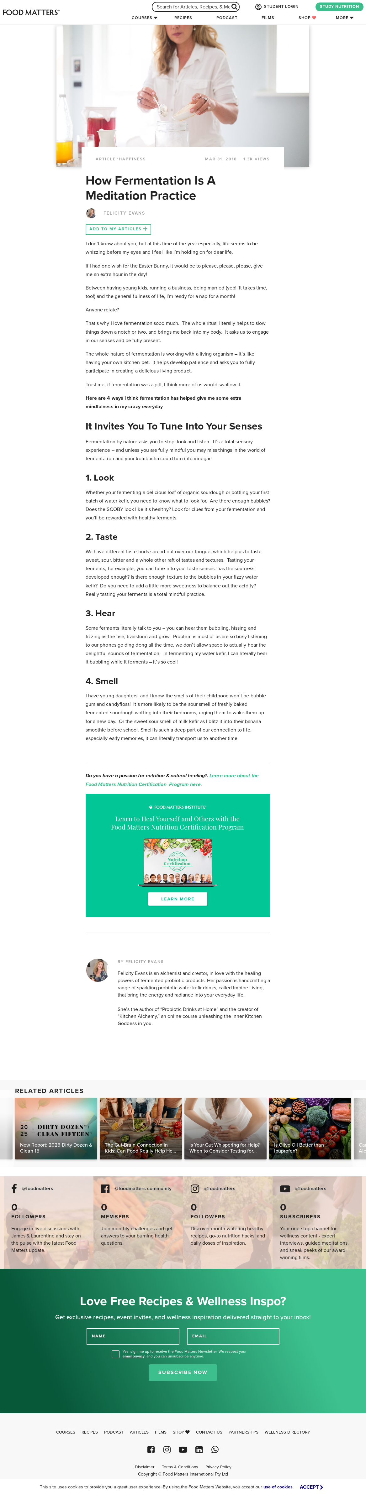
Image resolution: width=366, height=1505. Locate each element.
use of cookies (278, 1487)
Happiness (132, 159)
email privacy (134, 1356)
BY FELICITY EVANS (141, 961)
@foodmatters (37, 1189)
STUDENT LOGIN (276, 7)
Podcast (226, 17)
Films (268, 17)
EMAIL (199, 1336)
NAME (99, 1336)
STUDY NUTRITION (339, 6)
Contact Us (209, 1432)
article (106, 159)
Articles (139, 1432)
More (342, 17)
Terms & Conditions (180, 1467)
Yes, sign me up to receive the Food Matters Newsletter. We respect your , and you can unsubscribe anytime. (185, 1353)
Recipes (183, 17)
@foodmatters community (143, 1189)
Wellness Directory (287, 1432)
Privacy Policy (218, 1467)
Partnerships (243, 1432)
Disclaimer (144, 1467)
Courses (142, 17)
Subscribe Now (183, 1372)
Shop (307, 17)
